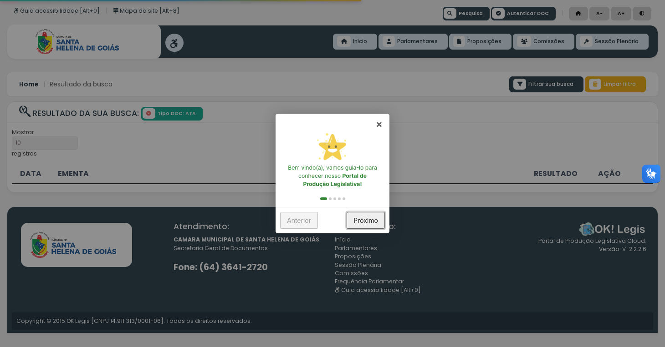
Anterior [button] (299, 220)
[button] (323, 198)
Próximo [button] (365, 220)
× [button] (379, 124)
